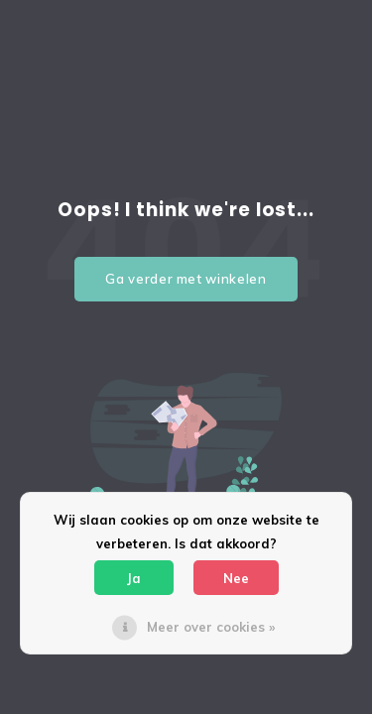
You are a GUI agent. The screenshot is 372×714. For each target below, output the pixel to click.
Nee (236, 578)
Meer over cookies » (211, 627)
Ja (134, 578)
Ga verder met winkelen (185, 279)
